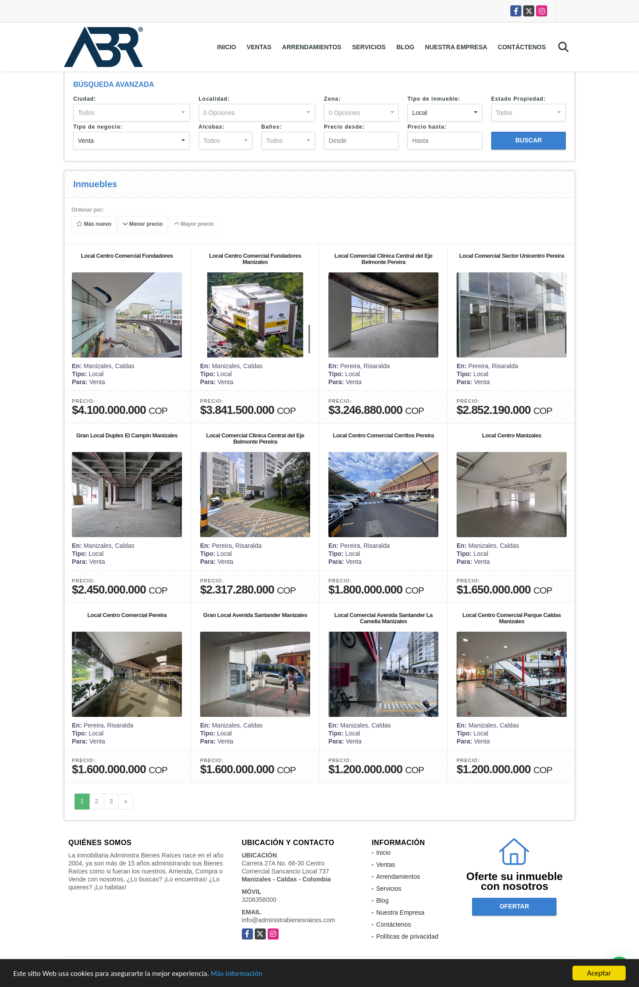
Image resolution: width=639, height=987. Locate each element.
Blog (405, 47)
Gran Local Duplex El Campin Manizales (127, 435)
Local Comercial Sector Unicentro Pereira (511, 255)
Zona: (332, 99)
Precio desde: (344, 127)
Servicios (369, 47)
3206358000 (259, 899)
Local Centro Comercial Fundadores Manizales (255, 258)
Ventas (259, 47)
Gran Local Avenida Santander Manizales (255, 615)
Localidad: (214, 99)
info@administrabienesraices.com (288, 920)
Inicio (226, 47)
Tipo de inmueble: (433, 99)
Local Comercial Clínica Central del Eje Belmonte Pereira (383, 258)
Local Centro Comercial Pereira (127, 615)
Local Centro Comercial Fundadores (127, 255)
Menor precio (142, 224)
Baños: (271, 127)
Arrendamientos (312, 47)
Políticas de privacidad (407, 936)
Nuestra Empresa (456, 47)
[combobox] (131, 113)
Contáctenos (522, 47)
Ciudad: (84, 99)
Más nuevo (93, 224)
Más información (236, 974)
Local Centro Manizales (511, 435)
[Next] (125, 802)
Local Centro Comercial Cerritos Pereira (383, 435)
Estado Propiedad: (518, 99)
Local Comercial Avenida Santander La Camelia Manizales (383, 618)
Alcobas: (212, 127)
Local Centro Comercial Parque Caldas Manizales (511, 618)
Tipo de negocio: (98, 127)
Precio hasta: (426, 127)
